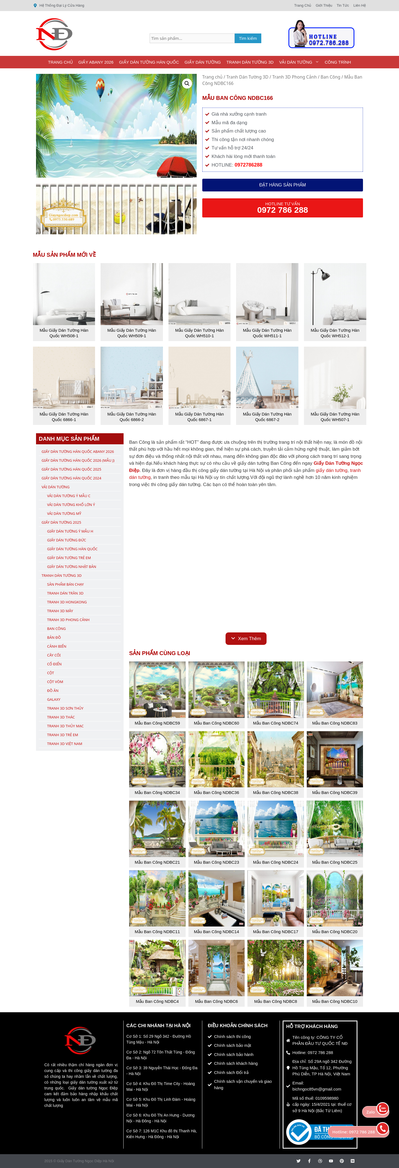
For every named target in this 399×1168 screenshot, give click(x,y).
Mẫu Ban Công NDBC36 (216, 792)
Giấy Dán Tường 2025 (61, 522)
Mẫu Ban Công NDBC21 (157, 862)
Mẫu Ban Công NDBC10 (334, 1001)
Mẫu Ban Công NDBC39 (334, 792)
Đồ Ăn (52, 690)
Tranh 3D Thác (61, 717)
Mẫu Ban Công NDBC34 (157, 792)
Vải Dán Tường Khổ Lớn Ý (71, 504)
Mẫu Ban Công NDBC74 (275, 723)
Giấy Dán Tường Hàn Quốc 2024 (71, 478)
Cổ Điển (54, 663)
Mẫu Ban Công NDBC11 (157, 931)
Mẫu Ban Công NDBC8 (275, 1001)
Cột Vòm (55, 681)
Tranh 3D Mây (60, 610)
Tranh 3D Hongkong (67, 601)
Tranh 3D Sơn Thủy (65, 708)
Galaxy (53, 699)
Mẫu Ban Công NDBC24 (275, 862)
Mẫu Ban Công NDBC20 (334, 931)
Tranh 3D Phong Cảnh (294, 77)
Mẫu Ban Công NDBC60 (216, 723)
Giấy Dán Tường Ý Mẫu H (70, 531)
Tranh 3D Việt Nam (64, 743)
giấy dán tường (331, 470)
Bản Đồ (54, 637)
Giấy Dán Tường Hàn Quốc (149, 62)
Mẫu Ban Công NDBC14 (216, 931)
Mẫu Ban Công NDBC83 (334, 723)
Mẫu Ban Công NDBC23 (216, 862)
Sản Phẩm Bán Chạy (65, 584)
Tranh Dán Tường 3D (249, 62)
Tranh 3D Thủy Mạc (65, 725)
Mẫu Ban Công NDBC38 (275, 792)
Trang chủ (212, 77)
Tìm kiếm (248, 38)
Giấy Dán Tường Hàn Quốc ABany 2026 (78, 451)
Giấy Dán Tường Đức (66, 540)
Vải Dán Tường (300, 62)
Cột (50, 672)
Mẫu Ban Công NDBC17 (275, 931)
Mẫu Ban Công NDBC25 (334, 862)
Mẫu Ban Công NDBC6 (216, 1001)
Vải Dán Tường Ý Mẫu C (68, 495)
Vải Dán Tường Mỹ (64, 513)
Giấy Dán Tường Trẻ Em (69, 557)
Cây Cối (54, 655)
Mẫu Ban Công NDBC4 (157, 1001)
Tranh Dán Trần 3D (65, 593)
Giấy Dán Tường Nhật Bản (71, 566)
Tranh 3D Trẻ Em (62, 734)
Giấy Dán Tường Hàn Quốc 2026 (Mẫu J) (78, 460)
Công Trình (338, 62)
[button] (187, 84)
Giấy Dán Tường (203, 62)
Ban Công (330, 77)
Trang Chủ (60, 62)
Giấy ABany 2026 (96, 62)
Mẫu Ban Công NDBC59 (157, 723)
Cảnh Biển (56, 646)
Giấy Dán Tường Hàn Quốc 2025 (71, 469)
